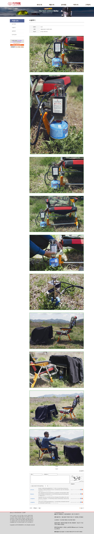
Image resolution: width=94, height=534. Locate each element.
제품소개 (51, 4)
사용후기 (14, 27)
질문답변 (14, 31)
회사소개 (39, 4)
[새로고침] (81, 481)
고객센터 (87, 4)
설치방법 (63, 4)
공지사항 (14, 24)
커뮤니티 (75, 4)
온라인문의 (14, 34)
